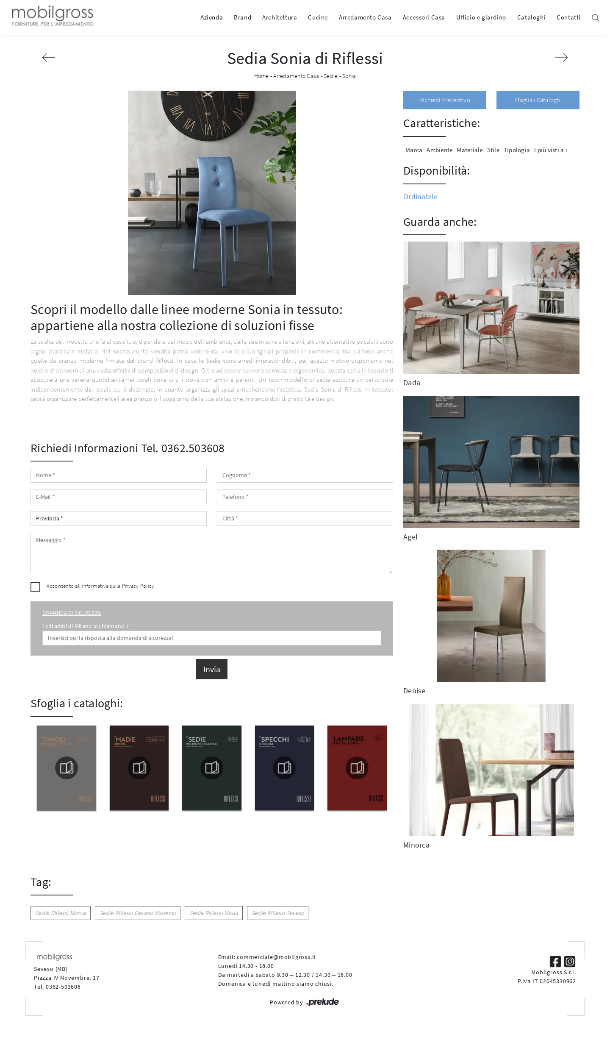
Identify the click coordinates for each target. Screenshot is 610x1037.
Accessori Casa (424, 17)
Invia (211, 669)
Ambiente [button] (439, 150)
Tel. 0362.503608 (183, 448)
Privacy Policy (138, 585)
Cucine (318, 17)
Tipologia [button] (517, 150)
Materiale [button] (469, 150)
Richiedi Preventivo (444, 100)
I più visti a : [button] (550, 150)
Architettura (279, 17)
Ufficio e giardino (481, 17)
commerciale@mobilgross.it (276, 957)
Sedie (331, 76)
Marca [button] (413, 150)
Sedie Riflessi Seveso (278, 913)
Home (261, 76)
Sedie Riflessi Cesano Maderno (138, 913)
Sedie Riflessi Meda (213, 913)
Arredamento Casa (365, 17)
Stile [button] (493, 150)
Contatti (569, 17)
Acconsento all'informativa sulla (101, 585)
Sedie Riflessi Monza (60, 913)
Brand (242, 17)
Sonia (349, 76)
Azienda (211, 17)
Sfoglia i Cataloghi (538, 100)
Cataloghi (531, 17)
